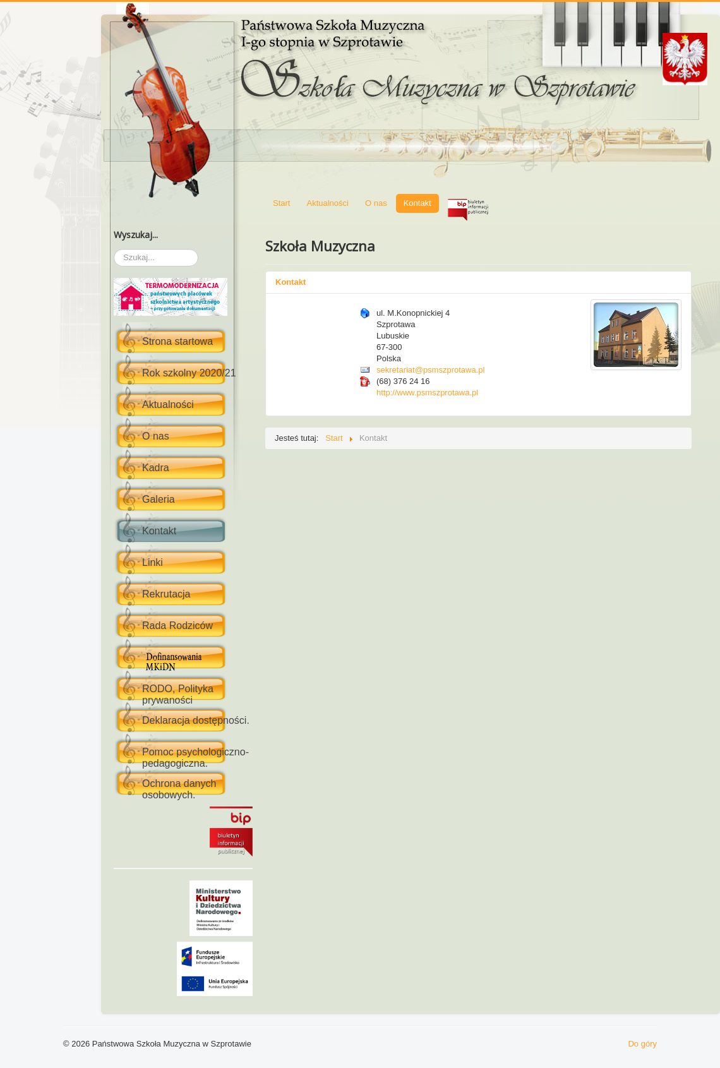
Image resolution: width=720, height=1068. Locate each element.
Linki (152, 562)
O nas (155, 436)
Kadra (155, 467)
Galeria (158, 499)
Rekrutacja (166, 594)
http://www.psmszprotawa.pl (427, 392)
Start (281, 203)
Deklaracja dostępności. (195, 720)
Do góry (642, 1043)
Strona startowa (177, 341)
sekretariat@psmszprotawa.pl (430, 370)
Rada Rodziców (177, 625)
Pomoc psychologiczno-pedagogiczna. (195, 758)
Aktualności (168, 404)
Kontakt (159, 530)
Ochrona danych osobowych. (179, 789)
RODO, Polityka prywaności (177, 694)
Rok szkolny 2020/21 (189, 373)
